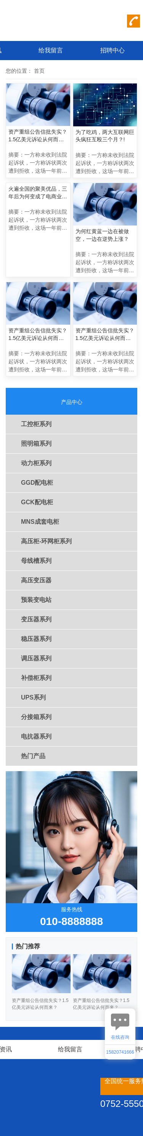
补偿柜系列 (36, 678)
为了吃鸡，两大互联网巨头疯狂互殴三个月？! (105, 136)
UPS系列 (33, 697)
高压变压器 (36, 580)
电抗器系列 (36, 736)
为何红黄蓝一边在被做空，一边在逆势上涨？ (102, 235)
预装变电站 (36, 600)
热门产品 (33, 756)
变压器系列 (36, 619)
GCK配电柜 (37, 502)
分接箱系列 (36, 717)
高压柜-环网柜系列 (46, 541)
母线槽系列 (36, 560)
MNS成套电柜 (40, 521)
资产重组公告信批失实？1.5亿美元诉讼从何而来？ (37, 136)
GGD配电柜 (37, 482)
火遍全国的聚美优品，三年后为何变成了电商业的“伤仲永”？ (37, 193)
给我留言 (51, 50)
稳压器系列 (36, 639)
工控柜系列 (36, 424)
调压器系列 (36, 658)
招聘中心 (112, 50)
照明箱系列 (36, 443)
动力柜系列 (36, 463)
